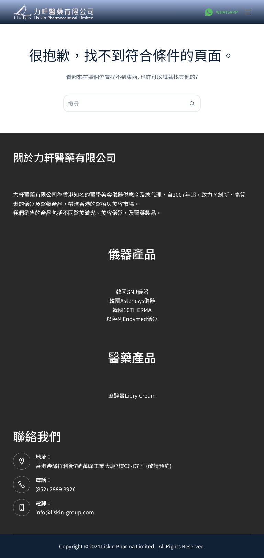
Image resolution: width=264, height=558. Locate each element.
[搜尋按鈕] (192, 103)
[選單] (248, 12)
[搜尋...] (123, 103)
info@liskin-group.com (64, 512)
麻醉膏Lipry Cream (132, 395)
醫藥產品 (132, 357)
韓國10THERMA (132, 310)
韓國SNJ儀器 (132, 291)
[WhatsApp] (221, 12)
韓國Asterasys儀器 (132, 300)
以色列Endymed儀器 (132, 319)
